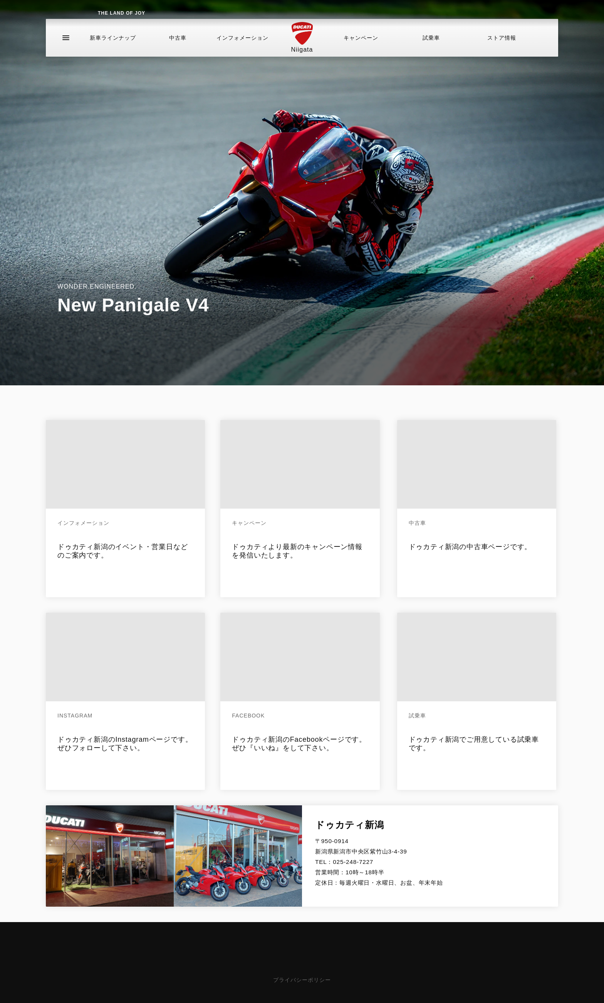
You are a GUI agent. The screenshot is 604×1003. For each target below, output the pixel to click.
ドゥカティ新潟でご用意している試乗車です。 (474, 744)
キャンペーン (361, 48)
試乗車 (431, 48)
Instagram (74, 716)
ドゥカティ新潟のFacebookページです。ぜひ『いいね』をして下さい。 (299, 744)
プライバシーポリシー (302, 980)
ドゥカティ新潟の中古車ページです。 (470, 547)
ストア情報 (501, 48)
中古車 (177, 48)
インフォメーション (242, 48)
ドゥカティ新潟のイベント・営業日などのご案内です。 (122, 551)
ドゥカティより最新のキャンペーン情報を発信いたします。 (297, 551)
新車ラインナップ (113, 48)
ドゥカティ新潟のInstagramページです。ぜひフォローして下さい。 (124, 744)
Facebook (248, 716)
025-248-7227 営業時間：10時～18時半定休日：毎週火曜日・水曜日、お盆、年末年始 (379, 872)
